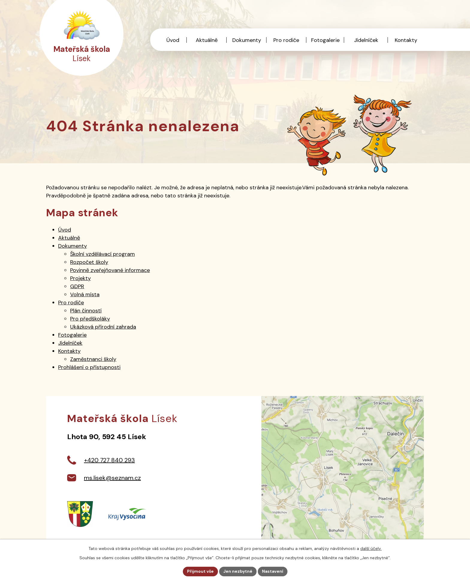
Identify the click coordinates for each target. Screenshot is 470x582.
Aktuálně (207, 40)
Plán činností (86, 310)
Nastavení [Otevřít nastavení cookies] (272, 571)
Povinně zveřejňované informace (110, 270)
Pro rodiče (286, 40)
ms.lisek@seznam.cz (112, 478)
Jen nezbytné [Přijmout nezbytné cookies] (237, 571)
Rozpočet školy (89, 262)
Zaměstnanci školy (93, 359)
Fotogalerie (325, 40)
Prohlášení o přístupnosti (89, 367)
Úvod (172, 40)
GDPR (77, 286)
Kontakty (406, 40)
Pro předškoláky (90, 318)
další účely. (371, 548)
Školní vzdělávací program (102, 254)
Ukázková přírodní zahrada (103, 326)
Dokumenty (246, 40)
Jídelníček (366, 40)
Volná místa (85, 294)
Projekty (80, 278)
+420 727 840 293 (109, 460)
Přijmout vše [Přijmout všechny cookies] (200, 571)
